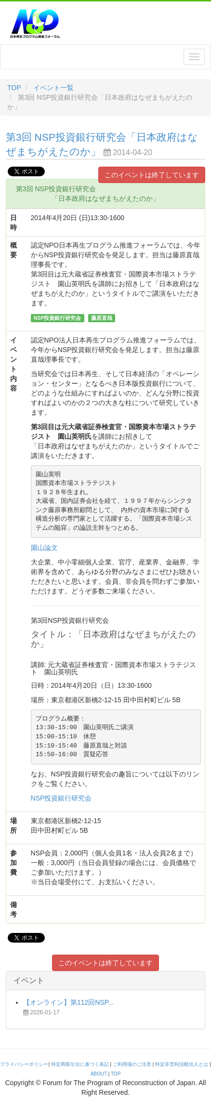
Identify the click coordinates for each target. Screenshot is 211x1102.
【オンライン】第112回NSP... (68, 1002)
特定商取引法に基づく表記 (80, 1064)
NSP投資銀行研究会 (61, 798)
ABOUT (99, 1073)
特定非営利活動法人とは (181, 1064)
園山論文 (44, 547)
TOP (14, 88)
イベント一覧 (53, 88)
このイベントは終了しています (152, 175)
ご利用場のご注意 (132, 1064)
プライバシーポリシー (24, 1064)
